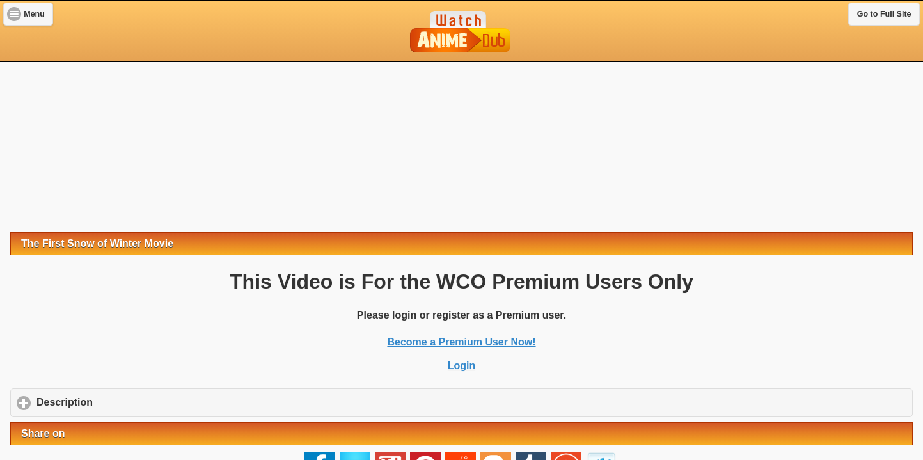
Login (462, 365)
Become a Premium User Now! (461, 342)
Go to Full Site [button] (884, 14)
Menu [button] (34, 14)
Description (124, 402)
